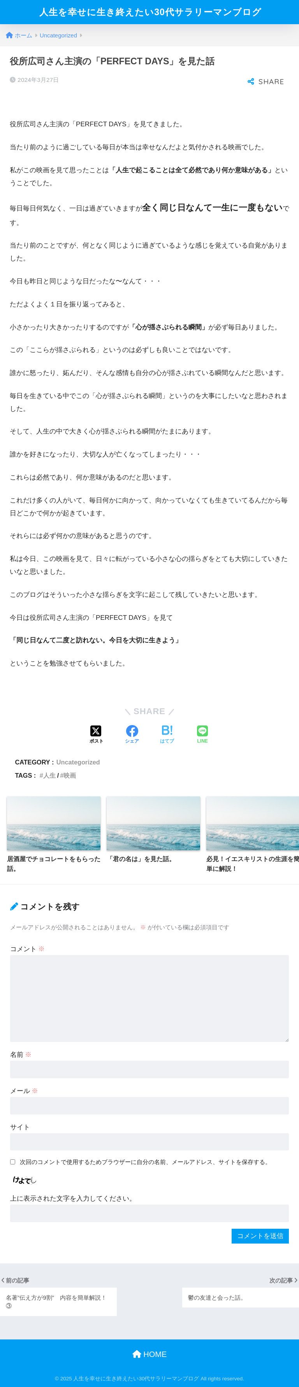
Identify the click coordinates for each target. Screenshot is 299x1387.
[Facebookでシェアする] (132, 735)
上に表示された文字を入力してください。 (73, 1198)
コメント (27, 949)
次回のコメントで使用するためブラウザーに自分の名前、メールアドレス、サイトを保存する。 (145, 1162)
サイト (20, 1127)
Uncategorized (78, 762)
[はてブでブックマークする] (167, 735)
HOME (149, 1354)
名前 (21, 1054)
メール (24, 1091)
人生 (49, 775)
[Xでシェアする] (97, 735)
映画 (69, 775)
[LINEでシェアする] (202, 735)
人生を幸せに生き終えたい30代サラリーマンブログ (150, 12)
